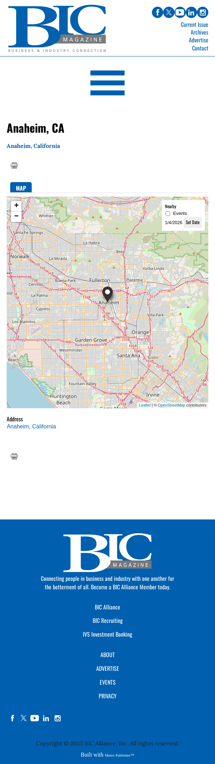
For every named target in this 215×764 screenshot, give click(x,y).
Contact (200, 48)
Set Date (192, 222)
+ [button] (16, 206)
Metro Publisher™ (119, 755)
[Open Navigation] (107, 84)
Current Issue (194, 24)
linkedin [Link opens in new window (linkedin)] (191, 12)
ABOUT (107, 654)
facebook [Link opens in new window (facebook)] (157, 12)
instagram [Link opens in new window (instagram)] (202, 12)
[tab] (21, 187)
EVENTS (108, 682)
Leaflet (144, 405)
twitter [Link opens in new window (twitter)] (168, 12)
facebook (12, 718)
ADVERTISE (107, 668)
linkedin (46, 718)
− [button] (16, 216)
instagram (57, 718)
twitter (23, 718)
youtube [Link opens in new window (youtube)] (180, 12)
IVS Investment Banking (107, 634)
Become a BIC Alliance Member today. (130, 587)
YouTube (35, 718)
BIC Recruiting (108, 620)
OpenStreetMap (171, 405)
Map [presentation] (21, 188)
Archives (199, 32)
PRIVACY (108, 696)
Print (14, 165)
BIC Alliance (107, 607)
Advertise (198, 40)
